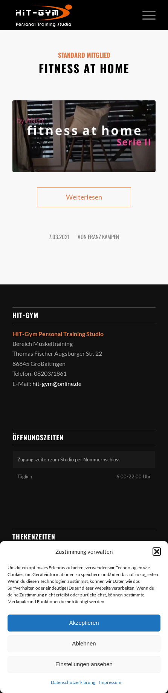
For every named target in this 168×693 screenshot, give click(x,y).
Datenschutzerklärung (73, 682)
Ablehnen (84, 643)
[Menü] (145, 15)
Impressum (110, 682)
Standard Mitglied (84, 55)
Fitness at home (84, 68)
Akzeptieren (84, 622)
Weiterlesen (84, 197)
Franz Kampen (103, 236)
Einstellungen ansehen (84, 664)
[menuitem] (145, 15)
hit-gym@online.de (56, 383)
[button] (156, 551)
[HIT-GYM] (69, 15)
